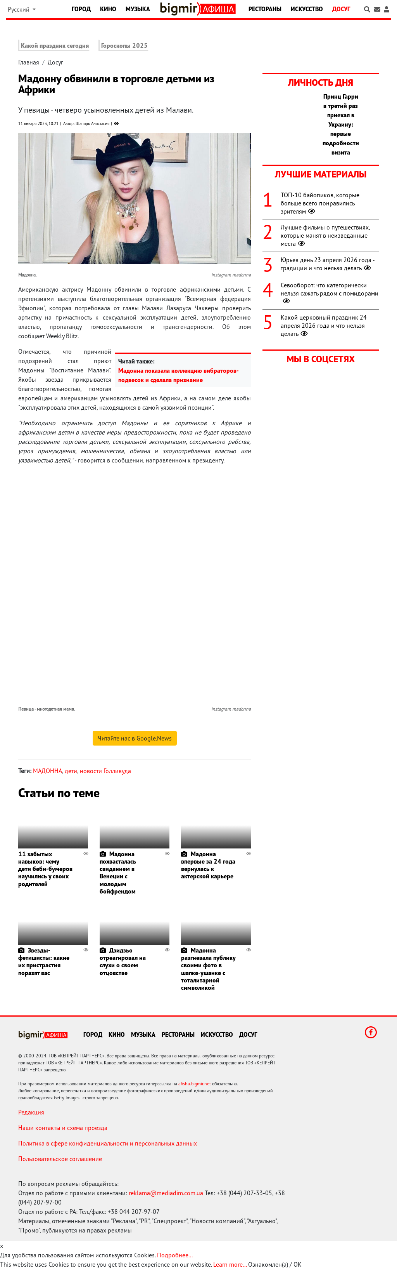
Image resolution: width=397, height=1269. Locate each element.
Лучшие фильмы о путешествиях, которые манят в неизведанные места (325, 235)
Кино (108, 9)
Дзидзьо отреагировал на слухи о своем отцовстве (123, 961)
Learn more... (230, 1264)
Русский (19, 9)
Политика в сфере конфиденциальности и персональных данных (107, 1143)
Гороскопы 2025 (124, 45)
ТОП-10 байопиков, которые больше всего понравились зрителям (320, 203)
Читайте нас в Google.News (135, 738)
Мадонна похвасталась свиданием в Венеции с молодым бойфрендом (118, 872)
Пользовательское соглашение (60, 1159)
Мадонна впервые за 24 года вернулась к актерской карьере (208, 865)
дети (71, 771)
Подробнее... (175, 1255)
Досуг (341, 9)
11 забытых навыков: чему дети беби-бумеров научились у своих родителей (45, 869)
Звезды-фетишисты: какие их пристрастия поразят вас (43, 961)
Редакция (31, 1112)
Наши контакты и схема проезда (62, 1128)
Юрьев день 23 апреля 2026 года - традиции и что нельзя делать (328, 264)
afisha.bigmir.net (194, 1083)
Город (81, 9)
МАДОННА (47, 771)
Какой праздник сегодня (55, 45)
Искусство (307, 9)
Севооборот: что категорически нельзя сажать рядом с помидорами (329, 293)
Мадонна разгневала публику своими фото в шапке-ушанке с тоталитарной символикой (208, 968)
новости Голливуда (105, 771)
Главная (28, 62)
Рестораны (265, 9)
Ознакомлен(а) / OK (275, 1264)
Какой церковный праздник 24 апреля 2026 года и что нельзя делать (324, 325)
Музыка (138, 9)
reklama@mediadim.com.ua (166, 1193)
